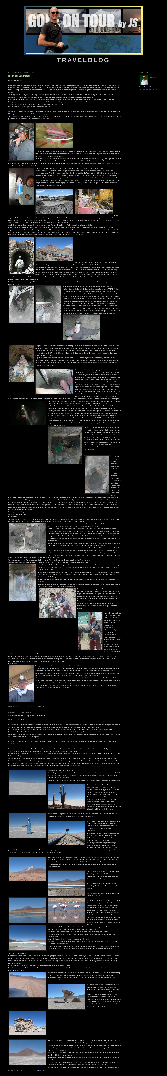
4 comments (41, 1070)
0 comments (41, 706)
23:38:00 (32, 1070)
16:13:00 (32, 706)
